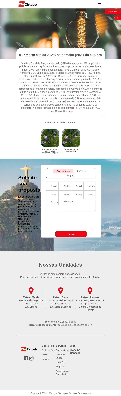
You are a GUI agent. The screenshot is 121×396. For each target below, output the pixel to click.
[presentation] (83, 228)
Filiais (44, 354)
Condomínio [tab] (63, 171)
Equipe (45, 359)
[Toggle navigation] (99, 4)
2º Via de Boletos (113, 11)
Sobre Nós (48, 345)
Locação (60, 362)
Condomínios (62, 350)
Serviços (61, 345)
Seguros (60, 366)
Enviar (71, 234)
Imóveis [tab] (81, 171)
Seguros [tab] (71, 175)
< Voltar (70, 111)
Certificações (48, 350)
